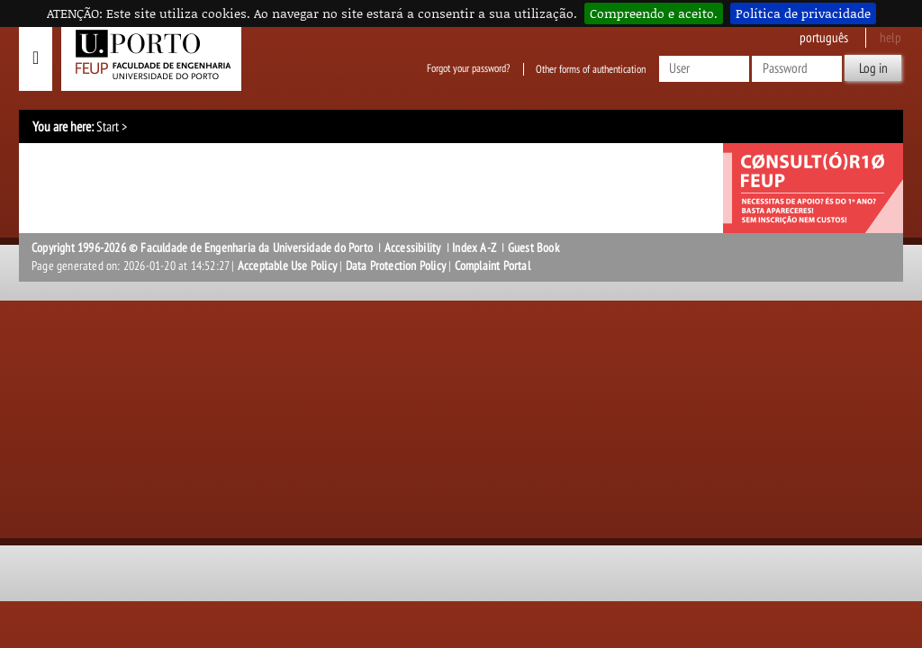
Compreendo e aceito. (654, 13)
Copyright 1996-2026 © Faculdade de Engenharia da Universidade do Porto (202, 248)
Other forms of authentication (591, 69)
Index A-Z (474, 248)
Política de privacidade (803, 13)
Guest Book (533, 248)
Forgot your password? (468, 69)
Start (107, 127)
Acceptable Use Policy (287, 266)
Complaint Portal (492, 266)
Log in (873, 68)
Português (824, 38)
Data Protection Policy (396, 266)
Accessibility (412, 248)
